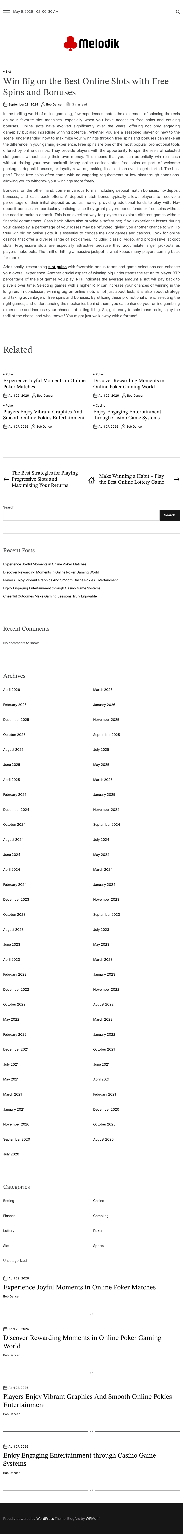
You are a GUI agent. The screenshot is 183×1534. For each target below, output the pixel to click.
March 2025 (102, 780)
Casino (100, 405)
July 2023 (101, 929)
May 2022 (11, 1019)
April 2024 (11, 869)
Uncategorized (15, 1260)
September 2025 (106, 734)
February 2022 (15, 1034)
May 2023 (101, 944)
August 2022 (103, 1004)
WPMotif (92, 1518)
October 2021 (104, 1049)
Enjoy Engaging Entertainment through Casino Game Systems (51, 588)
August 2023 (13, 929)
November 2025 (106, 719)
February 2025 (14, 794)
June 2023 (11, 944)
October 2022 (14, 1004)
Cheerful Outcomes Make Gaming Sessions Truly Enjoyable (50, 596)
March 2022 (103, 1019)
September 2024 (106, 824)
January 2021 (13, 1109)
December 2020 (106, 1109)
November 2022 (106, 989)
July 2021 (10, 1064)
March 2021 (12, 1094)
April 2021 (101, 1079)
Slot (8, 71)
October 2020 (104, 1124)
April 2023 (11, 959)
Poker (10, 374)
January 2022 (104, 1034)
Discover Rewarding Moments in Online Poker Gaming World (51, 572)
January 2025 (104, 794)
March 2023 (103, 959)
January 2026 (104, 705)
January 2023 (104, 974)
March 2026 (103, 689)
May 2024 (101, 854)
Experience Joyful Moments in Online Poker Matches (44, 564)
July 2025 (101, 749)
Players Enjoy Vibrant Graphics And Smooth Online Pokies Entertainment (60, 580)
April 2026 (11, 689)
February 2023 (15, 974)
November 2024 (106, 809)
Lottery (8, 1230)
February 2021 (104, 1094)
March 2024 (103, 869)
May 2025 (101, 764)
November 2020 (16, 1124)
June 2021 (101, 1064)
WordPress (45, 1518)
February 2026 (15, 705)
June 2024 (11, 854)
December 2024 (16, 809)
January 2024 (104, 884)
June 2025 (11, 764)
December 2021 (15, 1049)
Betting (8, 1201)
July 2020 (11, 1154)
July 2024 (101, 839)
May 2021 (11, 1079)
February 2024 (15, 884)
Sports (98, 1246)
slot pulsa (57, 267)
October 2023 (14, 914)
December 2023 (16, 899)
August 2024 (13, 839)
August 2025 (13, 749)
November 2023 (106, 899)
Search (8, 507)
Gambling (101, 1216)
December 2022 (16, 989)
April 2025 (11, 780)
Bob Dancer (54, 104)
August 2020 (103, 1139)
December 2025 (16, 719)
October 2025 (14, 734)
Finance (9, 1216)
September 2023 (106, 914)
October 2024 (14, 824)
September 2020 (16, 1139)
